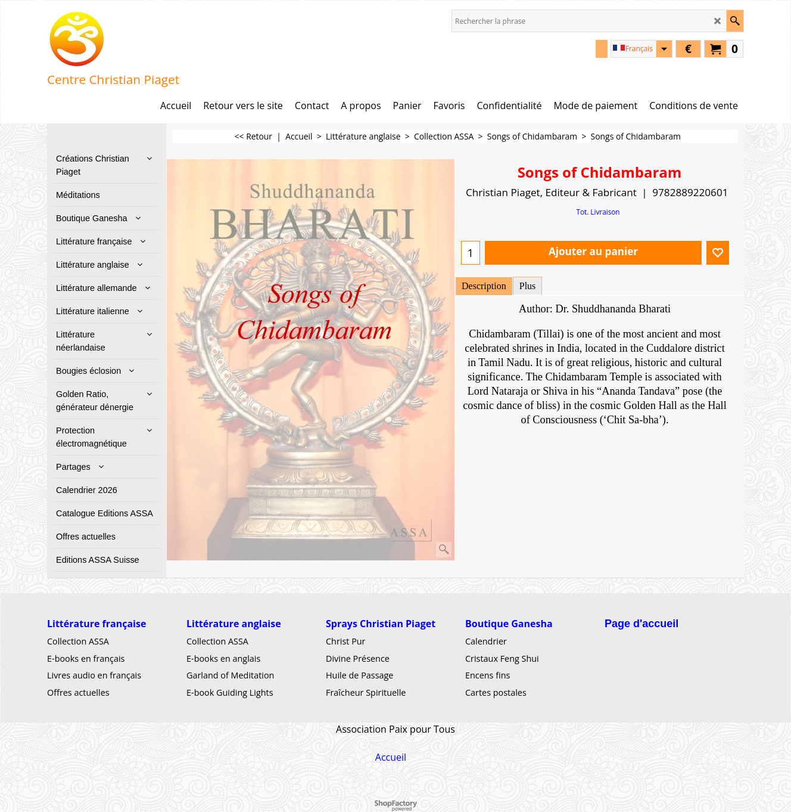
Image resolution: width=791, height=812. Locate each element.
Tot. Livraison (597, 211)
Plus (527, 286)
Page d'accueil (641, 624)
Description (484, 286)
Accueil (390, 757)
